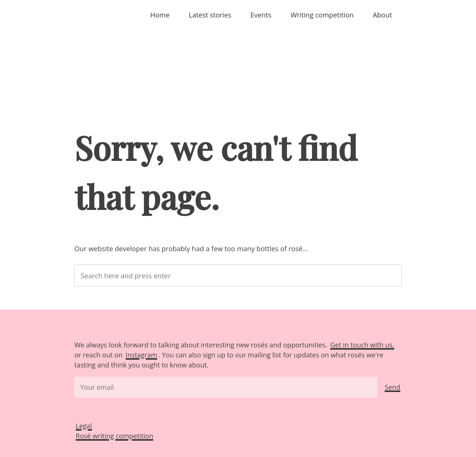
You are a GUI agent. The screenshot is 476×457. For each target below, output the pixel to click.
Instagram (141, 354)
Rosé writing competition (115, 435)
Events (261, 14)
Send (392, 387)
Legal (84, 425)
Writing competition (322, 14)
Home (160, 14)
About (382, 14)
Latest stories (210, 14)
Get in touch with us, (362, 344)
